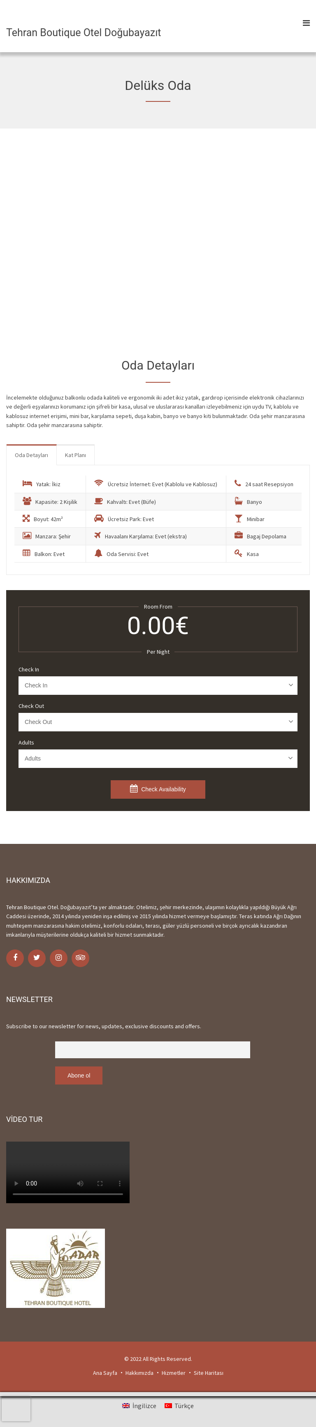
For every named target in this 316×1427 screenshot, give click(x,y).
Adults (26, 742)
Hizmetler (174, 1372)
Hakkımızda (139, 1372)
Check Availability (158, 788)
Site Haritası (208, 1372)
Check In (29, 669)
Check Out (31, 706)
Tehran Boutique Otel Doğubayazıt (83, 33)
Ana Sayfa (105, 1372)
